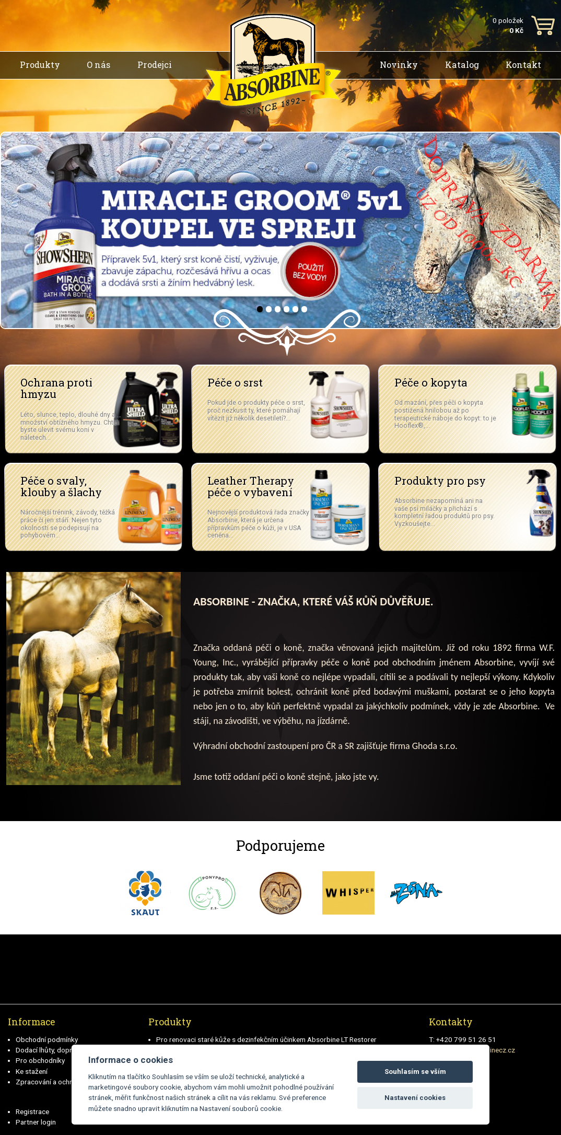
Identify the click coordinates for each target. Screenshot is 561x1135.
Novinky (399, 64)
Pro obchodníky (40, 1060)
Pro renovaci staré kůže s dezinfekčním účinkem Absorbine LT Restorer (266, 1039)
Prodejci (154, 64)
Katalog (462, 64)
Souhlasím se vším (415, 1071)
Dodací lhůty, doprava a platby (62, 1050)
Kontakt (523, 64)
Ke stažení (32, 1071)
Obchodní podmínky (47, 1039)
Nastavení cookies (415, 1098)
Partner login (36, 1122)
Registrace (32, 1111)
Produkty (40, 64)
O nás (98, 64)
